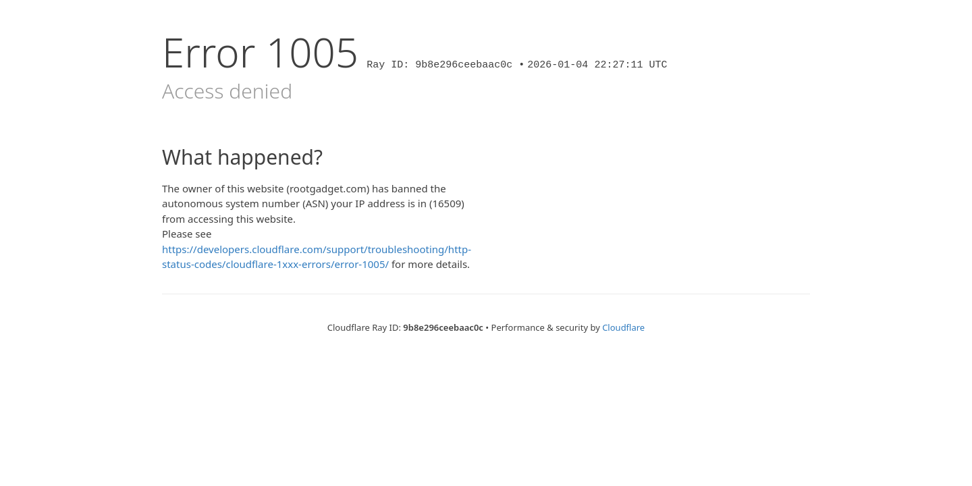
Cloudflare (623, 327)
